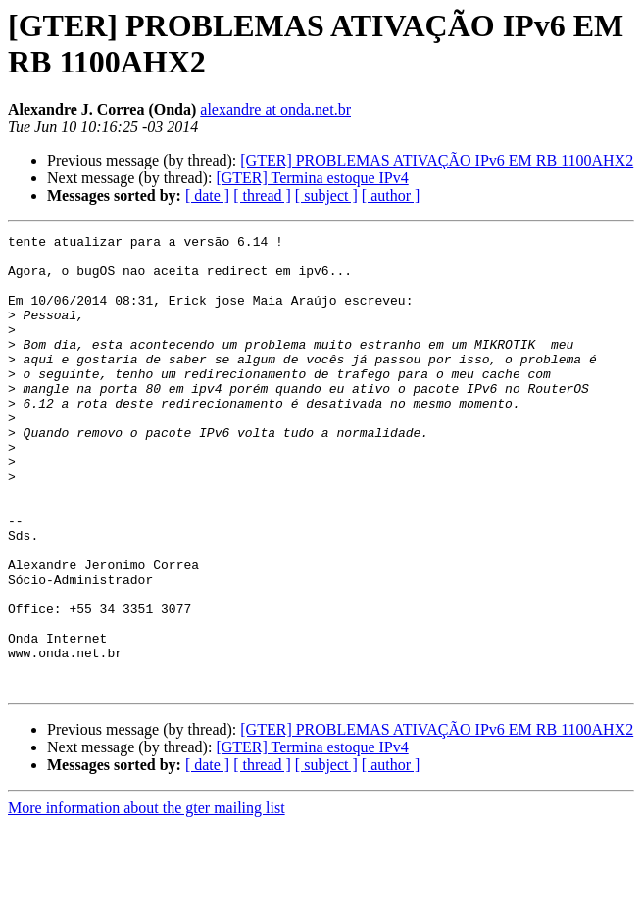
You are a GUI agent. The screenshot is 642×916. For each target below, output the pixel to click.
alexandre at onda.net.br (275, 109)
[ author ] (391, 195)
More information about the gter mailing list (146, 899)
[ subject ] (326, 195)
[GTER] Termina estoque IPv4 (312, 177)
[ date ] (207, 195)
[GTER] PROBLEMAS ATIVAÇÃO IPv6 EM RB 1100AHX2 (436, 160)
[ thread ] (262, 195)
